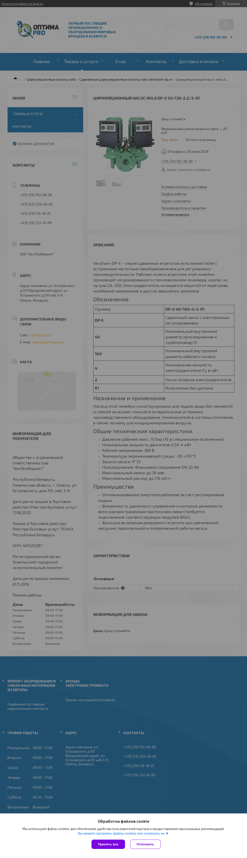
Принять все (108, 844)
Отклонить (145, 844)
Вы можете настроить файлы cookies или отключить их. (121, 833)
